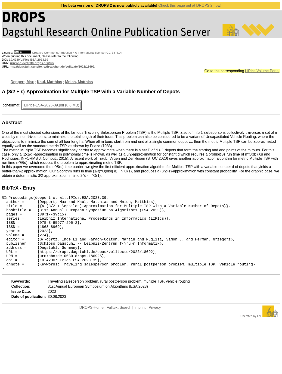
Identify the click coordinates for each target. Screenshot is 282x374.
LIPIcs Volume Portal (262, 71)
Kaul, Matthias (49, 82)
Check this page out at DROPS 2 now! (189, 5)
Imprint (140, 324)
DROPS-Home (91, 324)
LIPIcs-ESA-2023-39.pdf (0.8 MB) (51, 105)
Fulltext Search (119, 324)
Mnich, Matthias (79, 82)
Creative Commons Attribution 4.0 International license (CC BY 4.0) (67, 52)
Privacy (155, 324)
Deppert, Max (22, 82)
